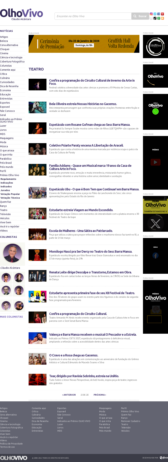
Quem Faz (5, 201)
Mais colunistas (11, 316)
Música (4, 146)
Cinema (4, 53)
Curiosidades (7, 82)
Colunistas (6, 65)
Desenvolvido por (150, 458)
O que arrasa (7, 150)
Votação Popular (10, 194)
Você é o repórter (9, 226)
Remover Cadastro (130, 421)
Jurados (5, 190)
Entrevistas (6, 98)
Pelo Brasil (6, 162)
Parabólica (5, 158)
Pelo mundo (6, 167)
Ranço (3, 206)
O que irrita (6, 154)
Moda (3, 142)
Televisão (5, 214)
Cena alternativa (9, 45)
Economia (5, 90)
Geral (3, 115)
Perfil (3, 171)
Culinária (5, 78)
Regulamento (8, 179)
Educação (5, 94)
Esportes (5, 102)
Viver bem (5, 222)
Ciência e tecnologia (11, 57)
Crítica (3, 73)
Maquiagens (7, 138)
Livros (3, 129)
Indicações (7, 182)
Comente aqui (7, 69)
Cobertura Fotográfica (12, 61)
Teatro (3, 210)
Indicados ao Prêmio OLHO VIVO (11, 120)
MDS (2, 134)
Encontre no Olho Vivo (70, 16)
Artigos (4, 36)
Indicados (6, 186)
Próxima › (100, 395)
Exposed (5, 106)
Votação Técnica (10, 197)
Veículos (4, 218)
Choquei (4, 49)
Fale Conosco (7, 111)
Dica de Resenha (9, 86)
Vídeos (4, 230)
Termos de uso (7, 447)
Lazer (3, 125)
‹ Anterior (69, 395)
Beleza (4, 41)
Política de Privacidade (11, 443)
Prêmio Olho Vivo (9, 175)
